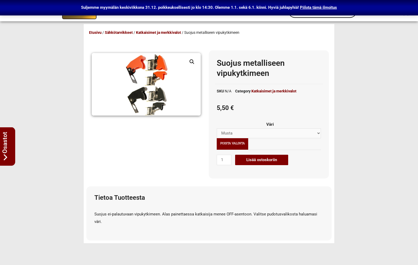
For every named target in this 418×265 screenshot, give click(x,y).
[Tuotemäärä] (224, 160)
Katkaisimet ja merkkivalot (158, 32)
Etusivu (95, 32)
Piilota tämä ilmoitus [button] (318, 7)
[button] (192, 62)
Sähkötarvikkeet (119, 32)
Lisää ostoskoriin (261, 159)
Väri (270, 124)
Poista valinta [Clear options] (232, 143)
